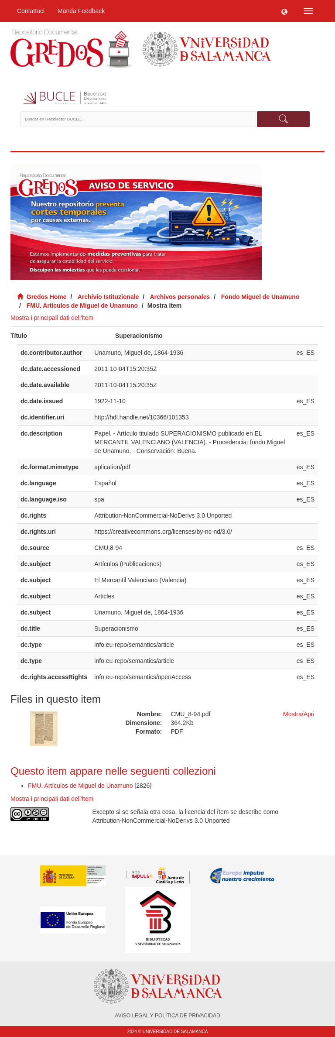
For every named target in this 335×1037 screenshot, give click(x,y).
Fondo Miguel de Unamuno (260, 296)
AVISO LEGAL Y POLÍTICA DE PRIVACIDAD (167, 1016)
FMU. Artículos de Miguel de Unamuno (82, 305)
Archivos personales (180, 296)
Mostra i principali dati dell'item (51, 317)
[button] (284, 10)
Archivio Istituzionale (108, 296)
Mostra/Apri (298, 714)
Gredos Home (47, 296)
